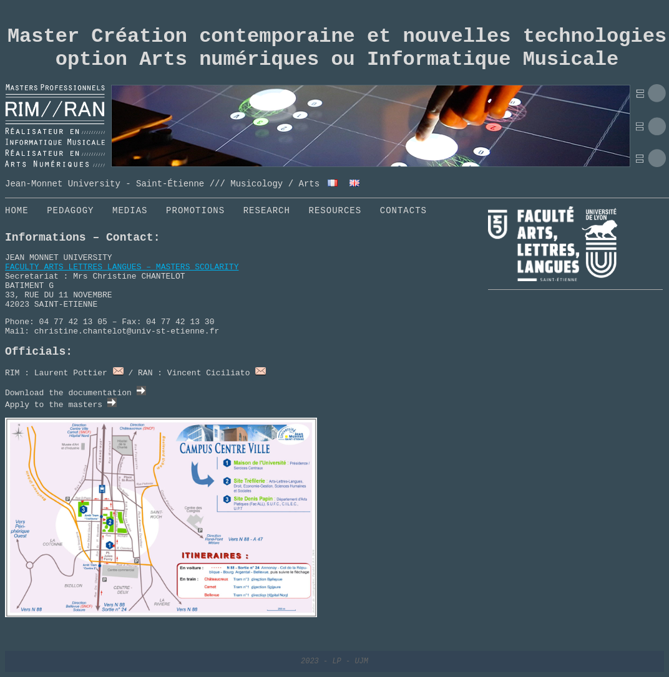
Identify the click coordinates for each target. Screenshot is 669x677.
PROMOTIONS (195, 211)
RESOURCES (335, 211)
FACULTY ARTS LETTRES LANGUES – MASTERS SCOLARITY (121, 267)
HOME (17, 211)
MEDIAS (129, 211)
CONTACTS (403, 211)
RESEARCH (266, 211)
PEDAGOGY (70, 211)
